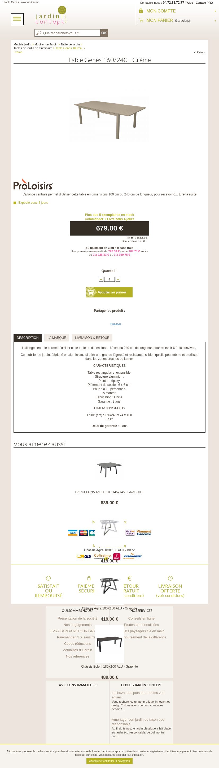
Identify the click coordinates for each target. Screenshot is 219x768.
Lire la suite (187, 194)
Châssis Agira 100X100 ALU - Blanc (109, 550)
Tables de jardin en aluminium (33, 48)
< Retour (199, 52)
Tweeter (115, 324)
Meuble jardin (22, 44)
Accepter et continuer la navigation (109, 761)
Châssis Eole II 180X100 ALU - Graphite (109, 666)
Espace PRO (204, 2)
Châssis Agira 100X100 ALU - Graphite (109, 608)
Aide (190, 2)
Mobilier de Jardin (46, 44)
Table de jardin (70, 44)
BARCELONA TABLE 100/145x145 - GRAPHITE (109, 492)
